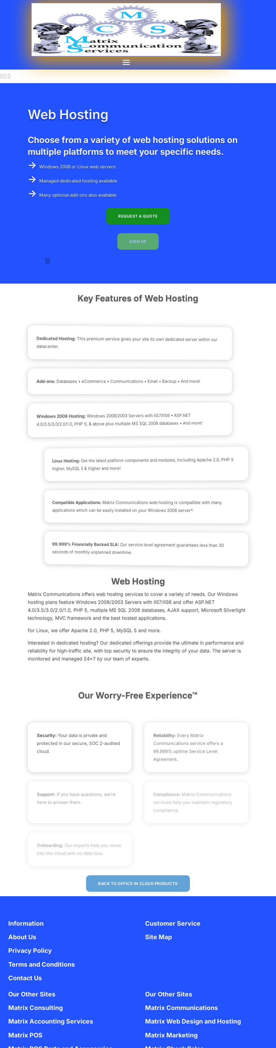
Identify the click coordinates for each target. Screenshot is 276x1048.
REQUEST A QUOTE (138, 216)
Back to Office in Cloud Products (138, 883)
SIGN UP (138, 241)
